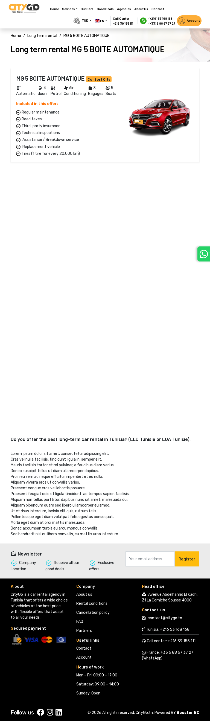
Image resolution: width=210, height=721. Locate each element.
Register (187, 558)
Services (68, 9)
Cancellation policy (93, 612)
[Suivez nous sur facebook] (40, 712)
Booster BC (188, 712)
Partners (84, 630)
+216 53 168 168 (174, 629)
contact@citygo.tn (165, 618)
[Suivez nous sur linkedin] (59, 712)
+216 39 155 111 (123, 23)
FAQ (79, 621)
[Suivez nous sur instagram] (50, 712)
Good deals (105, 9)
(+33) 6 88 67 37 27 (162, 23)
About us (141, 9)
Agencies (124, 9)
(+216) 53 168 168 (161, 18)
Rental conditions (91, 603)
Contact (157, 9)
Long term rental (42, 35)
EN (100, 21)
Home (54, 9)
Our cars (87, 9)
